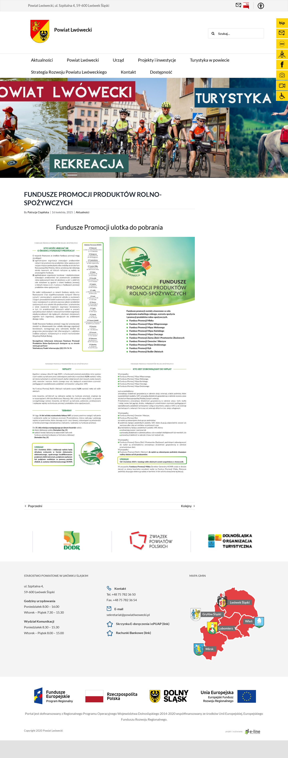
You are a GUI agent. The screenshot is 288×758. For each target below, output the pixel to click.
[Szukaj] (213, 33)
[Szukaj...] (236, 33)
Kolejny (186, 506)
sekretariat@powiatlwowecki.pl (128, 615)
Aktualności (82, 212)
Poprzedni (35, 506)
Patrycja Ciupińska (38, 212)
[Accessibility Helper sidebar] (261, 6)
